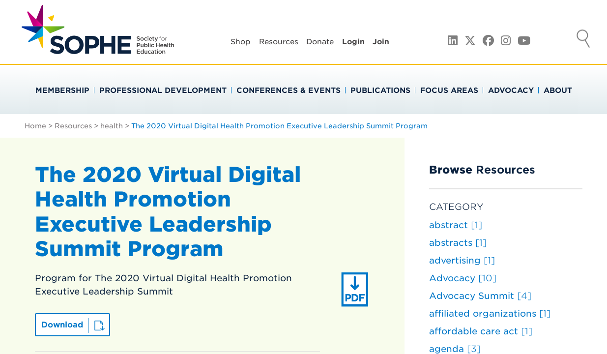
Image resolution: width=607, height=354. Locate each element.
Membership (62, 90)
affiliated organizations (489, 313)
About (558, 90)
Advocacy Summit (480, 296)
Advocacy (511, 90)
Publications (380, 90)
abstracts (458, 242)
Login (353, 41)
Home (35, 126)
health (111, 126)
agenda (455, 349)
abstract (455, 225)
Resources (278, 41)
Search (583, 40)
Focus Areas (449, 90)
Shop (241, 41)
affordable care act (480, 331)
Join (381, 41)
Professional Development (163, 90)
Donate (320, 41)
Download (62, 324)
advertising (462, 260)
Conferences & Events (288, 90)
